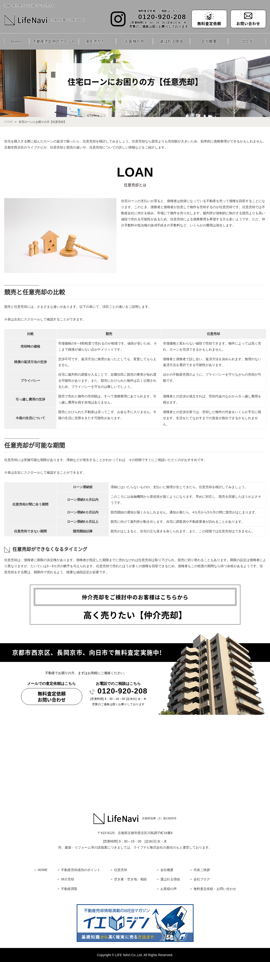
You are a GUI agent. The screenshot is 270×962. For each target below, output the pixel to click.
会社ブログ (202, 879)
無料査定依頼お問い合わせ (52, 696)
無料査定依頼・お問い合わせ (215, 889)
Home (16, 41)
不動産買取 (69, 889)
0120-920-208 (162, 17)
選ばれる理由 (171, 41)
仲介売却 (67, 879)
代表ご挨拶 (202, 870)
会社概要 (209, 41)
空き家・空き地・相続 (130, 879)
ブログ (247, 41)
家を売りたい (97, 41)
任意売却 (120, 870)
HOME (8, 121)
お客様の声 (134, 41)
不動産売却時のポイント (54, 41)
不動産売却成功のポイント (80, 870)
